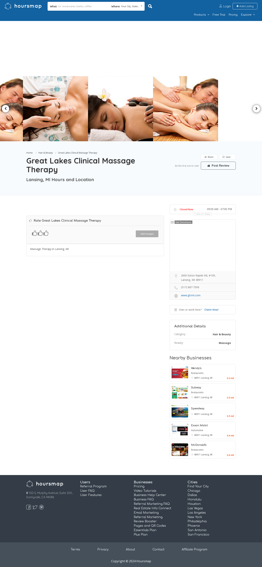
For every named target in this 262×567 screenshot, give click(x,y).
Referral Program (93, 486)
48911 (197, 377)
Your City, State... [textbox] (130, 6)
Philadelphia (197, 521)
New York (195, 517)
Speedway (197, 408)
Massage (225, 343)
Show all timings (203, 214)
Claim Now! (211, 309)
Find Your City (198, 486)
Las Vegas (195, 508)
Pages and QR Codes (150, 525)
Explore (246, 14)
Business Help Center (150, 495)
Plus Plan (141, 534)
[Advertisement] (131, 48)
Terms (75, 549)
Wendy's (196, 368)
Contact (158, 549)
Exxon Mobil (199, 425)
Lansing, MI (206, 377)
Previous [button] (5, 108)
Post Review (218, 165)
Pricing (233, 14)
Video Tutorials (145, 491)
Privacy (103, 549)
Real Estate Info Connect (152, 508)
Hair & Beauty (45, 152)
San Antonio (197, 530)
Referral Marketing (148, 517)
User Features (91, 495)
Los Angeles (197, 512)
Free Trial (219, 14)
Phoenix (194, 525)
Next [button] (256, 108)
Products (200, 14)
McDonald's (199, 445)
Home (29, 152)
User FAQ (87, 491)
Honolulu (194, 499)
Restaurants (197, 373)
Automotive (197, 430)
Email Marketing (146, 512)
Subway (196, 387)
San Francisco (198, 534)
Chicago (194, 491)
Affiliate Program (194, 549)
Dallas (192, 495)
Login (227, 6)
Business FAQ (144, 499)
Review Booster (145, 521)
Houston (194, 504)
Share (208, 157)
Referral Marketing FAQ (152, 504)
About (130, 549)
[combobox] (127, 6)
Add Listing (245, 6)
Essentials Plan (145, 530)
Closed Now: (186, 209)
